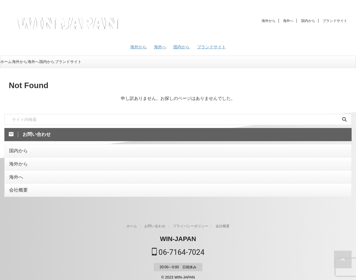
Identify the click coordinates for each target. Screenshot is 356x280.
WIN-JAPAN (178, 234)
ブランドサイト (335, 21)
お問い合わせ (154, 222)
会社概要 (16, 186)
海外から (269, 21)
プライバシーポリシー (190, 222)
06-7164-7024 (178, 247)
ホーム (6, 61)
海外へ (288, 21)
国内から (308, 21)
